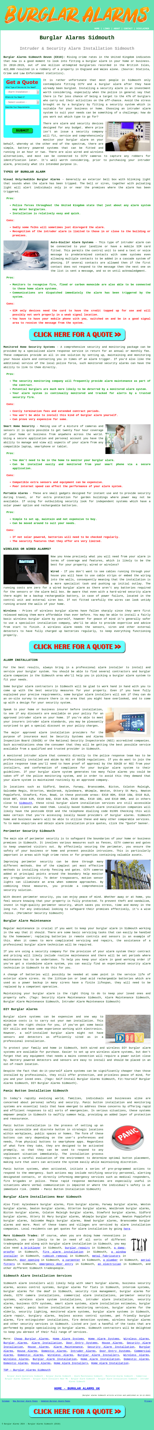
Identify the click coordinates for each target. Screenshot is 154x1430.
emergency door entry (56, 1264)
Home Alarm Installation (100, 1359)
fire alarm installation (63, 1251)
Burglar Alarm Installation (55, 1359)
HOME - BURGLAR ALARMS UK (77, 1388)
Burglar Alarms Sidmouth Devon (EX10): (34, 57)
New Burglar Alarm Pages (25, 1401)
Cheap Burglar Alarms (31, 1338)
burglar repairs (77, 1247)
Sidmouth (25, 803)
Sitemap (5, 1401)
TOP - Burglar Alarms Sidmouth (27, 1370)
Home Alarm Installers (71, 1363)
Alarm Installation (47, 1342)
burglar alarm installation (70, 1243)
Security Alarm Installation (111, 1346)
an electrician (109, 1264)
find (15, 1204)
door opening (29, 1260)
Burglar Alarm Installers (98, 1355)
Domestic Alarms (53, 1351)
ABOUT (117, 28)
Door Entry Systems (82, 1342)
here (127, 1228)
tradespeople (54, 1268)
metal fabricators (106, 1255)
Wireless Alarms (136, 1338)
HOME (97, 28)
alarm (74, 803)
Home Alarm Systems (68, 1338)
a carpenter (71, 1260)
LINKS (106, 28)
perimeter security (44, 838)
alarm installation (70, 823)
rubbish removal (55, 1255)
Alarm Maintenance (68, 1346)
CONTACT (128, 28)
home (97, 1235)
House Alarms (112, 1342)
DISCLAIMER (142, 28)
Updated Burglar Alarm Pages (55, 1401)
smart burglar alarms (102, 1283)
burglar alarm (107, 928)
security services (34, 1323)
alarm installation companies (119, 807)
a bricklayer (31, 1247)
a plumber (110, 1260)
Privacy (148, 1401)
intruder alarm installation (109, 1299)
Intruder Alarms (83, 1351)
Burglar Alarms (15, 1342)
